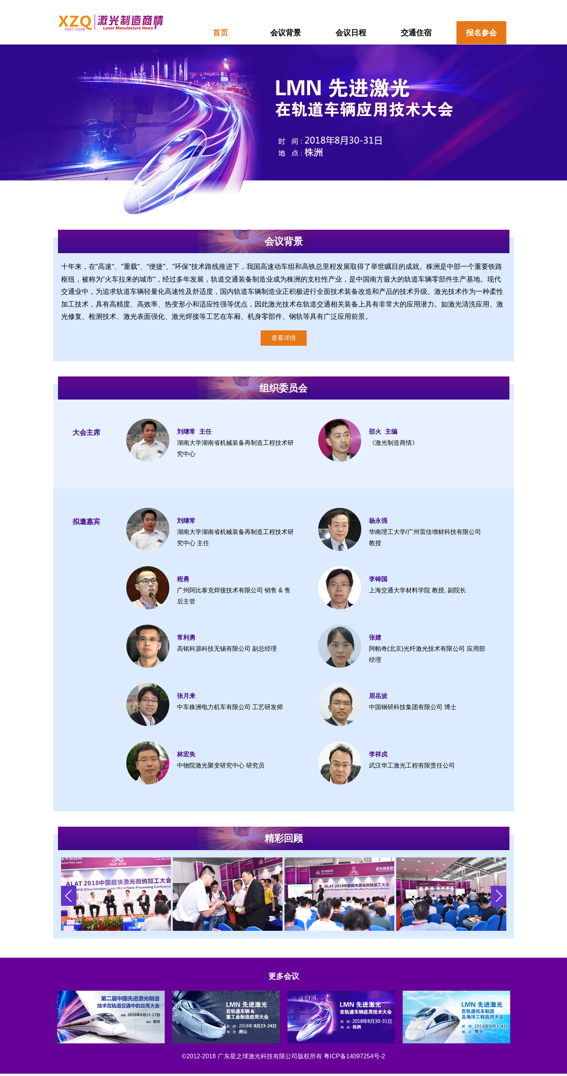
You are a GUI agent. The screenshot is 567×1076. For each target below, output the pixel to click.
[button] (498, 896)
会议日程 (351, 32)
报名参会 (481, 32)
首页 (220, 32)
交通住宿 (416, 32)
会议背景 (285, 32)
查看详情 (283, 338)
